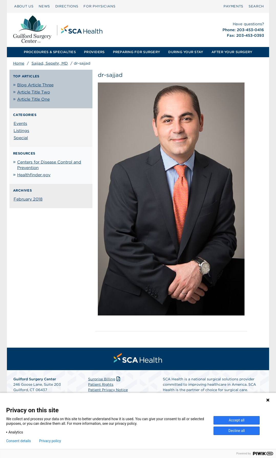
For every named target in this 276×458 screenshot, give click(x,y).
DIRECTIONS (66, 6)
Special (21, 137)
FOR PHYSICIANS (99, 6)
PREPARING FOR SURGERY (136, 52)
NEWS (44, 6)
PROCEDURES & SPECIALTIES (50, 52)
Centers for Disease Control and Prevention (49, 165)
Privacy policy (50, 441)
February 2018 (28, 199)
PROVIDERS (94, 52)
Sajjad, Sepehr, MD (49, 63)
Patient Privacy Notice (108, 390)
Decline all (236, 431)
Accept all (237, 420)
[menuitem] (23, 6)
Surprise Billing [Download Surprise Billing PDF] (104, 379)
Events (20, 123)
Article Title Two (33, 92)
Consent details (18, 441)
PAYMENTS (233, 6)
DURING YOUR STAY (185, 52)
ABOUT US (23, 6)
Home (18, 63)
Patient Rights (100, 384)
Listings (21, 130)
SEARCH (256, 6)
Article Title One (33, 99)
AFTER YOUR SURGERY (231, 52)
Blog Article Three (35, 85)
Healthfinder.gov (33, 174)
